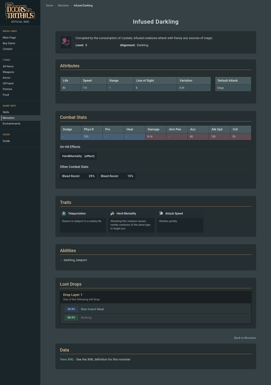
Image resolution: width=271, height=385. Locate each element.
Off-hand (8, 83)
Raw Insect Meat (92, 309)
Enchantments (11, 123)
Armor (6, 77)
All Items (8, 66)
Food (6, 94)
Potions (7, 89)
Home (49, 5)
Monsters (8, 118)
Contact (7, 49)
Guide (6, 141)
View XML (67, 359)
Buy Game (9, 43)
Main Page (9, 37)
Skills (6, 112)
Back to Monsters (245, 338)
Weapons (8, 72)
